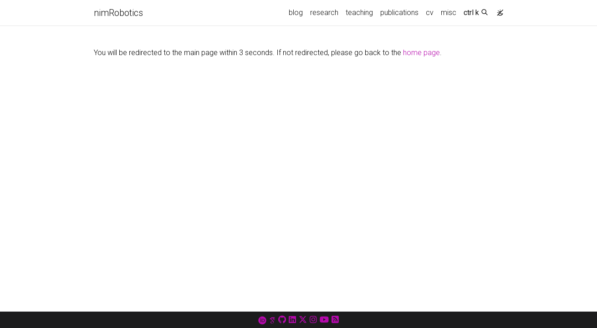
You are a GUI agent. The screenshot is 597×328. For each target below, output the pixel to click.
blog (296, 12)
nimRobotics (118, 12)
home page (421, 52)
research (324, 12)
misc (448, 12)
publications (399, 12)
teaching (359, 12)
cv (430, 12)
